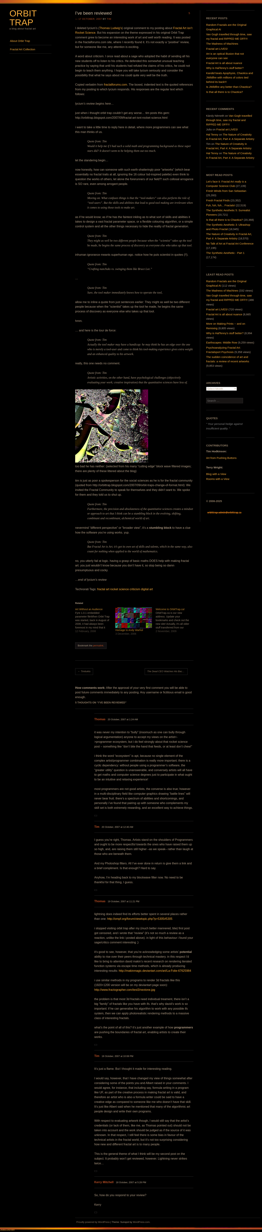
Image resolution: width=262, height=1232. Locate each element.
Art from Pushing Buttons (221, 457)
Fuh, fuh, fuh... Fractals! (220, 205)
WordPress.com (141, 1222)
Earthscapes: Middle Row (221, 342)
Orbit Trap (23, 17)
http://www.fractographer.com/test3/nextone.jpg (124, 989)
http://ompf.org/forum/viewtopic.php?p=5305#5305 (139, 918)
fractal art (103, 589)
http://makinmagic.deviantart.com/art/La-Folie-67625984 (155, 970)
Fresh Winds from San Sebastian (226, 190)
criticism (135, 589)
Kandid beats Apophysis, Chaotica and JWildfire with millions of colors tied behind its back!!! (229, 77)
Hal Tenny (212, 134)
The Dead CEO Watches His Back (166, 671)
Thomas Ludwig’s (110, 28)
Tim (109, 19)
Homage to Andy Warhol (129, 630)
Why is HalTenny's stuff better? (225, 333)
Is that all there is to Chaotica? (224, 91)
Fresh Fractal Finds (218, 200)
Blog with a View (216, 474)
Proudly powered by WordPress (93, 1222)
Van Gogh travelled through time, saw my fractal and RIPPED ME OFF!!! (229, 120)
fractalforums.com (115, 84)
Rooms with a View (217, 478)
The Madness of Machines (222, 43)
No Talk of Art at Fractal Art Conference (230, 243)
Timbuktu (84, 671)
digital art (147, 589)
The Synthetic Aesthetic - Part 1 (225, 252)
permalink (98, 645)
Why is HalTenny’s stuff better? (225, 68)
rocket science (119, 589)
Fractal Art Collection (22, 49)
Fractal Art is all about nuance (224, 63)
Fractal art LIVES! (217, 48)
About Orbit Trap (20, 40)
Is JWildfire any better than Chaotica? (229, 86)
